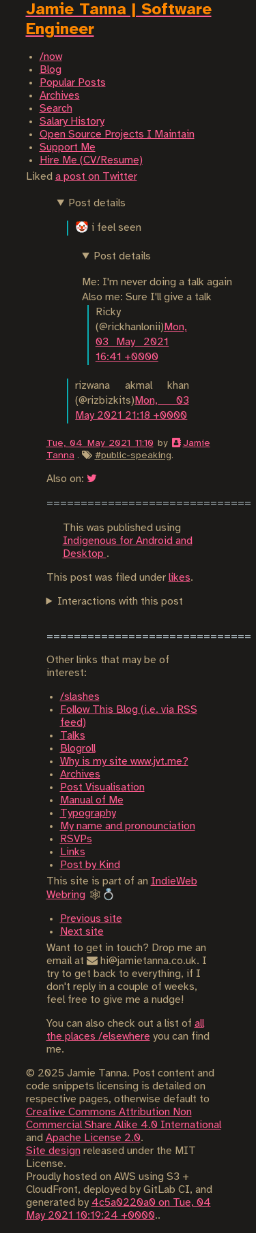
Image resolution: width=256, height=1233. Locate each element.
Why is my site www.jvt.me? (124, 761)
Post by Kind (90, 865)
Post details (97, 203)
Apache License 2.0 (93, 1138)
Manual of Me (92, 800)
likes (179, 577)
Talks (72, 735)
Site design (53, 1151)
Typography (88, 813)
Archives (80, 774)
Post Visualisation (102, 787)
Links (72, 852)
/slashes (80, 697)
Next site (82, 932)
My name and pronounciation (127, 826)
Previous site (91, 919)
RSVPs (76, 839)
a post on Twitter (96, 176)
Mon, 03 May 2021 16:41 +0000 (141, 342)
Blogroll (78, 748)
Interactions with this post (120, 601)
